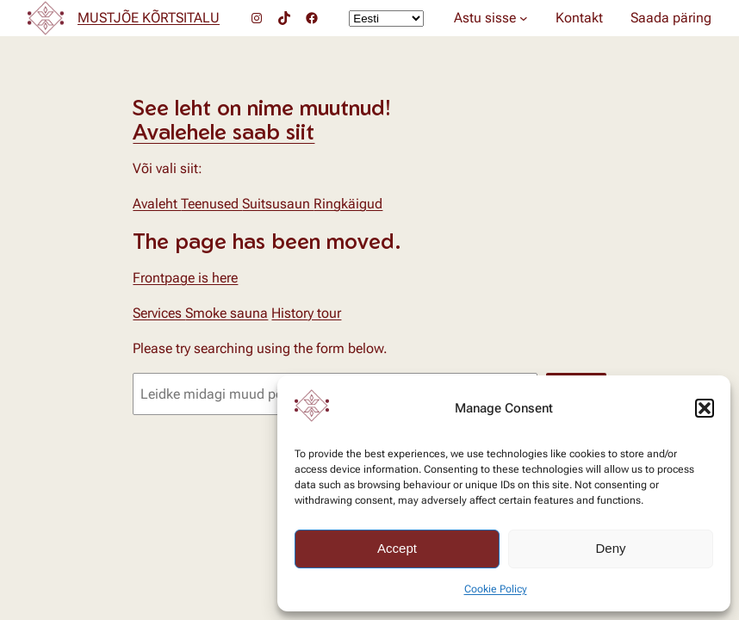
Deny (610, 548)
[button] (704, 408)
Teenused (211, 203)
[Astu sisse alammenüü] (523, 18)
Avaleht (157, 203)
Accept (397, 548)
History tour (306, 313)
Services (159, 313)
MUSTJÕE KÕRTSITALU (149, 17)
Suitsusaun (278, 203)
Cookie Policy (495, 589)
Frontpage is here (185, 278)
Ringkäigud (348, 203)
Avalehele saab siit (223, 131)
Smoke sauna (226, 313)
